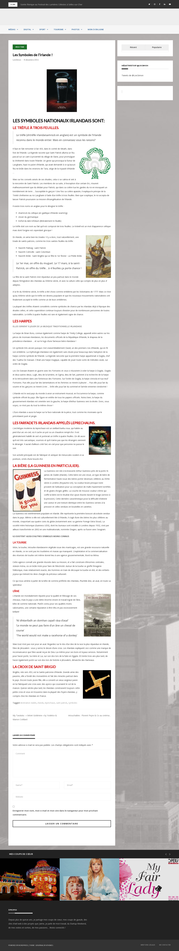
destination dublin (28, 702)
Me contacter (165, 945)
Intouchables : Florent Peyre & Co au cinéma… (89, 715)
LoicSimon (17, 60)
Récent (133, 47)
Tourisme (58, 29)
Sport (42, 29)
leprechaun (50, 702)
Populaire (156, 47)
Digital (27, 29)
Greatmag (39, 945)
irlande (41, 702)
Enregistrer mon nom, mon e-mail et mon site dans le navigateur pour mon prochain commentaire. (55, 812)
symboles (72, 702)
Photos (75, 29)
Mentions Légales (148, 945)
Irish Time (20, 47)
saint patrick (61, 702)
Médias (11, 29)
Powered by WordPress (18, 945)
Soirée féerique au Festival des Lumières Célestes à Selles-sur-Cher (51, 4)
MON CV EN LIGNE (96, 29)
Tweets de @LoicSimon (132, 75)
